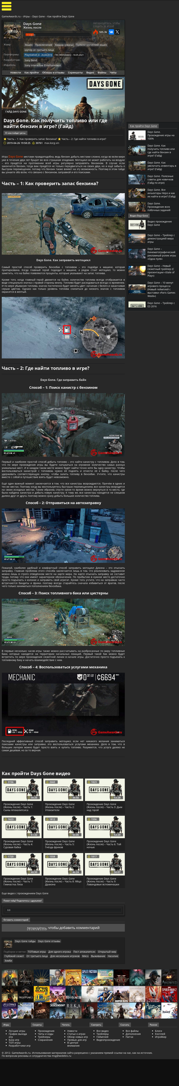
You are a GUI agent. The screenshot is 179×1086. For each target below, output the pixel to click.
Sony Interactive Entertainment (41, 64)
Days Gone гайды (24, 994)
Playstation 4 (31, 54)
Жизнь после (30, 27)
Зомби (115, 1009)
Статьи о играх (76, 1082)
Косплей (160, 1082)
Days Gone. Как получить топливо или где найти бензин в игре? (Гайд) (162, 150)
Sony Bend (30, 59)
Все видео (102, 1079)
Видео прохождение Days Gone (161, 225)
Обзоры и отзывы (53, 71)
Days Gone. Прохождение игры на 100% (162, 135)
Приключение (42, 44)
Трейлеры (102, 1082)
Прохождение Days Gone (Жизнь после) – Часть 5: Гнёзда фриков (60, 897)
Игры (26, 16)
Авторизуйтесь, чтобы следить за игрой (106, 24)
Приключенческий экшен (87, 44)
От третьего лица (34, 1009)
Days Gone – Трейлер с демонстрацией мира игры (162, 240)
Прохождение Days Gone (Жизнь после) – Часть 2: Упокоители (60, 860)
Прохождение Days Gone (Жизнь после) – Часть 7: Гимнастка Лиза (18, 935)
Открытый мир (100, 1005)
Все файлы (132, 1079)
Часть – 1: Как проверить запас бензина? (32, 137)
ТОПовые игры (36, 1005)
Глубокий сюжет (14, 1009)
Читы (113, 71)
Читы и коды (45, 1082)
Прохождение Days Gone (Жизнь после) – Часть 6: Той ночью (104, 897)
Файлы (102, 71)
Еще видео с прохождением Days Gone (25, 947)
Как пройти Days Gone (60, 16)
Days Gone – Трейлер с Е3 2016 (162, 304)
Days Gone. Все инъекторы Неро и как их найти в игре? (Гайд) (161, 193)
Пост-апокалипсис (80, 1005)
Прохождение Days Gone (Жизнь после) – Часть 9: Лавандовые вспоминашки (103, 935)
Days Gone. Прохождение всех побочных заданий (160, 208)
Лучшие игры (17, 1079)
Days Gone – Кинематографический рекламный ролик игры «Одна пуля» (163, 255)
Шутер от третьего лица (38, 49)
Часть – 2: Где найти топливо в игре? (84, 137)
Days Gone (38, 16)
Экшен (28, 44)
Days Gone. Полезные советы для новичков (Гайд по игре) (162, 178)
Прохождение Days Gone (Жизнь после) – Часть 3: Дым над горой (105, 860)
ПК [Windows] (60, 54)
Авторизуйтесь (36, 981)
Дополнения (133, 1082)
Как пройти (31, 71)
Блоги (158, 1079)
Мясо (79, 1009)
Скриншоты (75, 71)
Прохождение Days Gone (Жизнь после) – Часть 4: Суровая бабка (18, 897)
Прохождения (46, 1079)
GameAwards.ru (11, 16)
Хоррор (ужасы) (61, 44)
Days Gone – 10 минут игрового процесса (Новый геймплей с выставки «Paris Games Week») (162, 289)
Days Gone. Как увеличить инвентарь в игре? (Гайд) (162, 165)
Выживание (91, 1009)
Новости (15, 71)
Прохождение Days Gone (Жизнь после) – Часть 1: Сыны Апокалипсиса (18, 860)
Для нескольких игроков (60, 1009)
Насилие (104, 1009)
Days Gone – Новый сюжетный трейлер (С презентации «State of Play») (162, 271)
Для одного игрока (57, 1005)
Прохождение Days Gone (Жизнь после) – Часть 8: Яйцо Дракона (60, 935)
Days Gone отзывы (46, 994)
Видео (90, 71)
